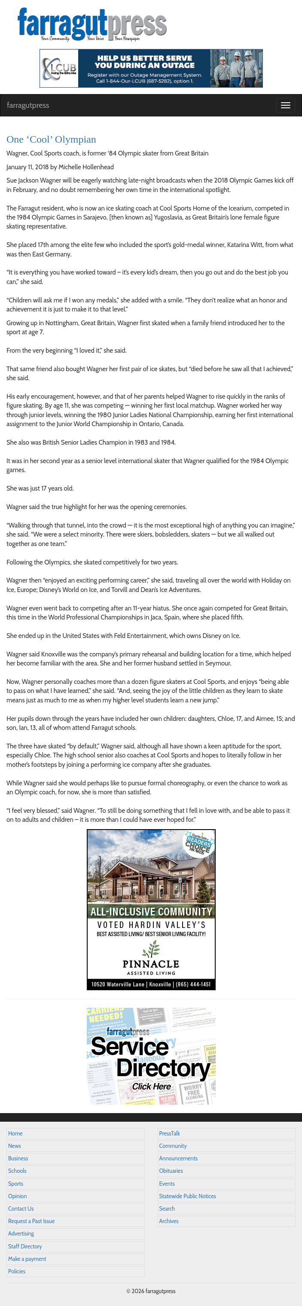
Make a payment (27, 1259)
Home (15, 1133)
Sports (15, 1184)
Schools (17, 1171)
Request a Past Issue (31, 1221)
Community (173, 1146)
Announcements (178, 1158)
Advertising (21, 1233)
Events (167, 1184)
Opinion (17, 1196)
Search (167, 1208)
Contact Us (21, 1208)
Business (18, 1158)
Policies (16, 1271)
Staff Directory (25, 1246)
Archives (169, 1221)
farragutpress (28, 105)
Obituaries (171, 1171)
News (14, 1146)
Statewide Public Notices (187, 1196)
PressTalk (169, 1133)
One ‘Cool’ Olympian (51, 139)
